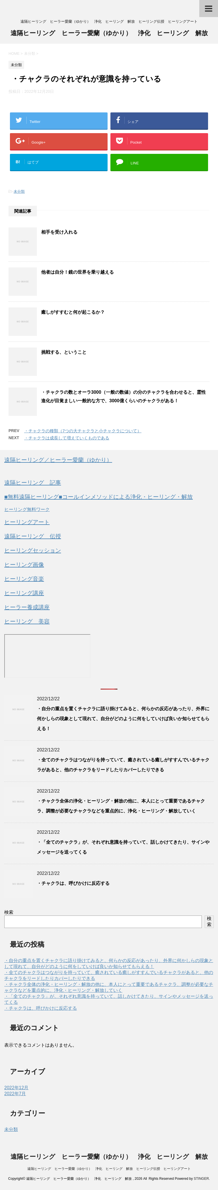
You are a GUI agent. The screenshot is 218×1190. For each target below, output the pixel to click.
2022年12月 (16, 1087)
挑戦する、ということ (64, 352)
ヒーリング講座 (24, 593)
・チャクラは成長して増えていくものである (66, 437)
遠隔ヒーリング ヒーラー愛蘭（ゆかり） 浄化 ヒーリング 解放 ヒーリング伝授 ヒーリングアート (109, 1169)
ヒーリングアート (27, 522)
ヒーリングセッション (32, 550)
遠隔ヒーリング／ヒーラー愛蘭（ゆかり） (58, 460)
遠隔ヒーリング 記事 (32, 482)
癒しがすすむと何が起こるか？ (73, 312)
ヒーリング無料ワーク (27, 509)
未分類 (19, 191)
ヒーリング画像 (24, 565)
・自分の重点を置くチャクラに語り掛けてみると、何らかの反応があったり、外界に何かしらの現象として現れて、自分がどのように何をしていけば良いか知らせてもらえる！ (123, 718)
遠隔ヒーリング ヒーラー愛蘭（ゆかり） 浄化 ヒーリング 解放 (109, 33)
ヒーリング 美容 (27, 621)
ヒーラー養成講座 (27, 607)
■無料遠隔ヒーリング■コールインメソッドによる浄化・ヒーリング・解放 (98, 497)
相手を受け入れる (59, 232)
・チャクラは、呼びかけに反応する (73, 883)
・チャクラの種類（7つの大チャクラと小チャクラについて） (82, 430)
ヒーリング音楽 (24, 579)
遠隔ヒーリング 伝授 (32, 536)
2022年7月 (15, 1093)
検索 (8, 912)
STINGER (201, 1179)
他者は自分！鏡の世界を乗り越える (77, 272)
